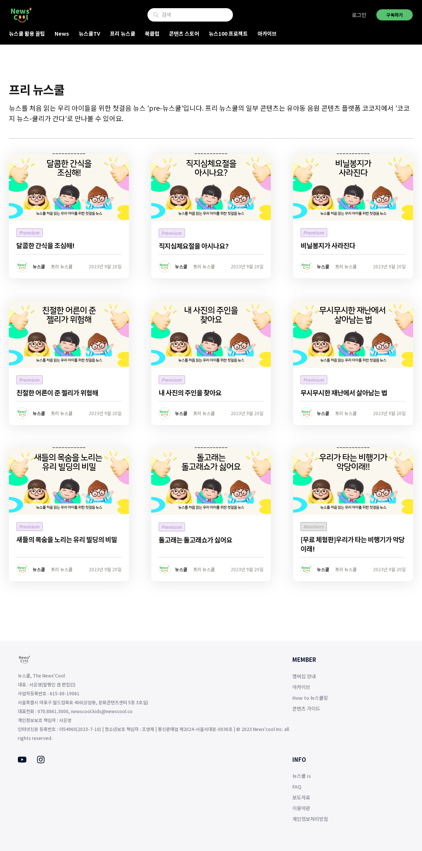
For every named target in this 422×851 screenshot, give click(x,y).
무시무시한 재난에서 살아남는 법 (344, 392)
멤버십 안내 (304, 676)
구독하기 (394, 15)
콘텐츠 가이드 (306, 708)
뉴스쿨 (39, 266)
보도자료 (301, 797)
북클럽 (152, 33)
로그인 (359, 15)
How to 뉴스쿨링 (310, 697)
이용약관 (301, 808)
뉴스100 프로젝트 (228, 33)
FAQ (296, 786)
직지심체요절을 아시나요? (193, 245)
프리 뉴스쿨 (122, 33)
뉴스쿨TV (89, 33)
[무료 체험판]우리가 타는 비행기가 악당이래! (353, 543)
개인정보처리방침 (310, 818)
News (62, 33)
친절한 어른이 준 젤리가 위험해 (57, 392)
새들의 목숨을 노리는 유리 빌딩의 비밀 (66, 539)
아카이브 (267, 33)
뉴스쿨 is (301, 775)
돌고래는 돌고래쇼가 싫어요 (195, 539)
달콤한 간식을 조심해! (45, 245)
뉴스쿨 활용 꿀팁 (27, 33)
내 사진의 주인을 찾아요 (190, 392)
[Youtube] (22, 760)
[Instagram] (41, 761)
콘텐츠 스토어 (184, 33)
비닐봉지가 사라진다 (328, 245)
